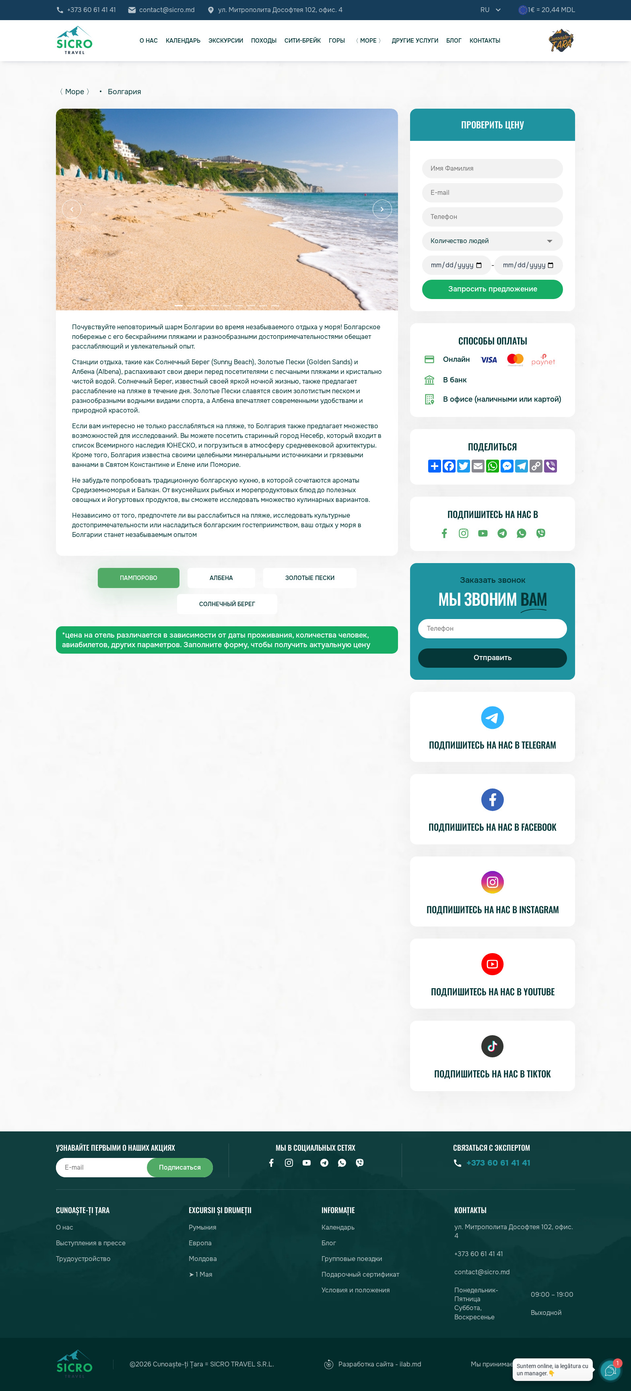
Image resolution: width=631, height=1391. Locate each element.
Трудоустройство (83, 1259)
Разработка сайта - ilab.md (372, 1364)
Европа (200, 1243)
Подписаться (180, 1167)
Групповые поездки (352, 1259)
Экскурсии (225, 40)
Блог (454, 40)
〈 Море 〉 (368, 40)
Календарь (183, 40)
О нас (149, 40)
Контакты (485, 40)
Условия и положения (356, 1290)
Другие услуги (415, 40)
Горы (337, 40)
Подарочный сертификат (360, 1274)
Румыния (203, 1227)
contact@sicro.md (167, 10)
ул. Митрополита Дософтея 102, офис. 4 (280, 10)
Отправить (493, 657)
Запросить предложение (492, 289)
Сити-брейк (303, 40)
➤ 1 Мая (200, 1274)
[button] (71, 209)
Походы (263, 40)
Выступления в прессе (91, 1243)
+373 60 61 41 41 (91, 10)
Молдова (203, 1259)
